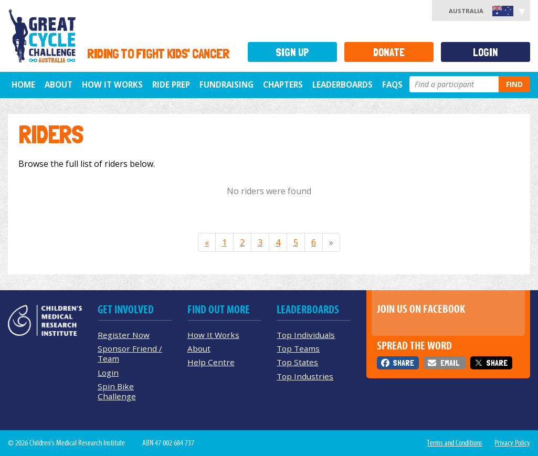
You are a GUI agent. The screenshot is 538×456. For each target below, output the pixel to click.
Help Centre (211, 362)
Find (514, 84)
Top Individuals (306, 335)
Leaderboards (342, 84)
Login (485, 52)
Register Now (124, 335)
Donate (389, 52)
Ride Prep (171, 84)
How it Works (112, 84)
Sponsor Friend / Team (130, 353)
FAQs (392, 84)
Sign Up (292, 52)
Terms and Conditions (454, 443)
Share (403, 363)
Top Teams (298, 348)
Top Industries (305, 376)
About (58, 84)
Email (449, 363)
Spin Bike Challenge (117, 391)
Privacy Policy (512, 443)
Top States (297, 362)
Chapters (283, 84)
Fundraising (226, 84)
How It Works (213, 335)
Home (23, 84)
